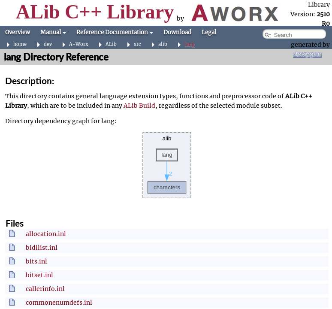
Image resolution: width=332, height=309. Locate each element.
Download (177, 32)
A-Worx (78, 44)
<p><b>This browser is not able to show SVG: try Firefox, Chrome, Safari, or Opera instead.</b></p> (167, 165)
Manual (53, 32)
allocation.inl (46, 234)
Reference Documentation (114, 32)
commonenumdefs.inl (59, 302)
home (20, 44)
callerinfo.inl (45, 289)
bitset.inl (39, 275)
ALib (111, 44)
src (137, 44)
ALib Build (139, 105)
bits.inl (36, 261)
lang (189, 44)
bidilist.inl (41, 247)
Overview (17, 32)
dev (48, 44)
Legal (209, 32)
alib (162, 44)
